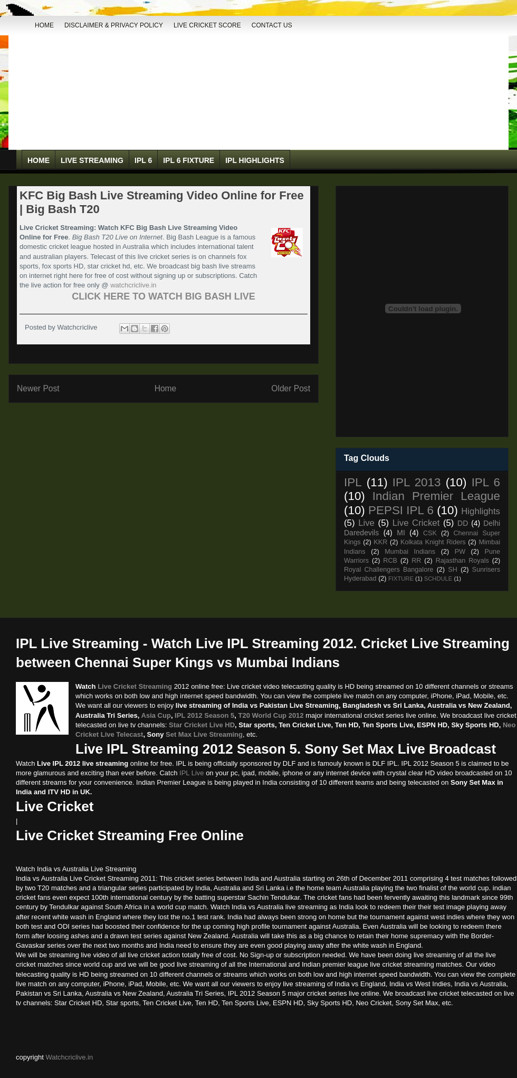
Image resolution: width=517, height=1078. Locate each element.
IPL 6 (143, 160)
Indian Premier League (436, 496)
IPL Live (191, 773)
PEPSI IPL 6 (401, 510)
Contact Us (272, 25)
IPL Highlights (254, 160)
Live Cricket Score (207, 25)
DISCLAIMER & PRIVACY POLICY (113, 25)
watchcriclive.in (133, 285)
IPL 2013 (416, 482)
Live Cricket (416, 523)
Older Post (290, 388)
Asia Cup (156, 715)
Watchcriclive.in (69, 1057)
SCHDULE (438, 578)
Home (44, 25)
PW (460, 551)
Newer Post (38, 388)
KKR (380, 542)
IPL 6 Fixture (188, 160)
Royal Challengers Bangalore (388, 569)
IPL (353, 482)
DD (462, 523)
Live (366, 523)
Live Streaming (92, 160)
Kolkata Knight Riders (433, 542)
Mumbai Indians (410, 551)
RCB (390, 560)
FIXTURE (401, 578)
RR (416, 560)
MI (401, 532)
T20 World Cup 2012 (271, 715)
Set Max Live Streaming (204, 734)
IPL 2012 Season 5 (204, 715)
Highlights (480, 511)
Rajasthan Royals (462, 560)
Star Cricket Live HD (202, 725)
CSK (430, 533)
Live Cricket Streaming (135, 686)
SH (452, 569)
